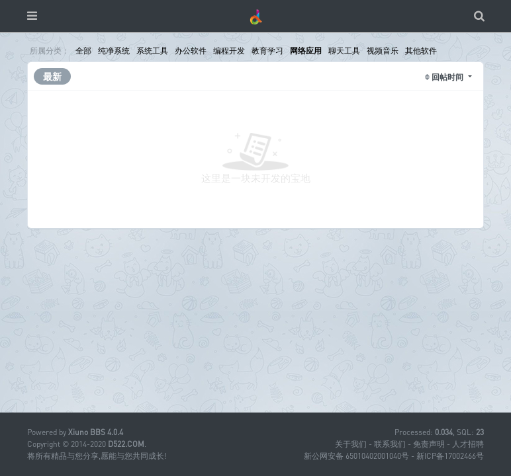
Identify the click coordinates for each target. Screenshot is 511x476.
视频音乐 (382, 51)
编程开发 (229, 51)
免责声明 (429, 444)
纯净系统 (114, 51)
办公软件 (191, 51)
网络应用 (306, 51)
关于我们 (351, 444)
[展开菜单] (32, 16)
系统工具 (152, 51)
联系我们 (390, 444)
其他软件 (421, 51)
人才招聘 (468, 444)
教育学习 (267, 51)
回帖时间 (448, 77)
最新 (52, 76)
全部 (83, 51)
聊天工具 (344, 51)
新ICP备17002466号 (450, 456)
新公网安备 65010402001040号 (356, 456)
